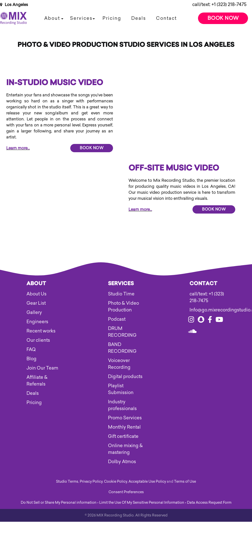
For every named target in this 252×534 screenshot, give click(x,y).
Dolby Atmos (122, 461)
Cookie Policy (115, 481)
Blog (31, 359)
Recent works (41, 331)
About (52, 18)
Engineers (37, 321)
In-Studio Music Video (54, 83)
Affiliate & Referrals (37, 381)
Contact (166, 18)
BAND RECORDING (122, 348)
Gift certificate (123, 436)
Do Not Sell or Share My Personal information (58, 502)
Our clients (38, 340)
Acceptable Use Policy (147, 481)
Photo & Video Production (123, 306)
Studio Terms (67, 481)
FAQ (31, 349)
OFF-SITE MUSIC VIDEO (173, 168)
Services (81, 18)
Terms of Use (185, 481)
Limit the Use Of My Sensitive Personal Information (141, 502)
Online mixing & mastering (125, 449)
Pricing (111, 18)
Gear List (36, 303)
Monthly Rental (124, 427)
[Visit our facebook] (210, 320)
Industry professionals (122, 405)
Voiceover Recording (119, 364)
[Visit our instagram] (191, 320)
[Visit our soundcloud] (192, 332)
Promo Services (125, 418)
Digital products (125, 376)
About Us (36, 294)
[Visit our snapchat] (201, 320)
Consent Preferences (126, 492)
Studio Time (121, 294)
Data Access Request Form (209, 502)
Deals (138, 18)
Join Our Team (42, 368)
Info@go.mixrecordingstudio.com (208, 310)
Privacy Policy (91, 481)
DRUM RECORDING (122, 332)
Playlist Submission (121, 389)
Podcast (117, 319)
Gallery (34, 312)
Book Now (223, 18)
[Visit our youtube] (219, 320)
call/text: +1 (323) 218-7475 (219, 4)
